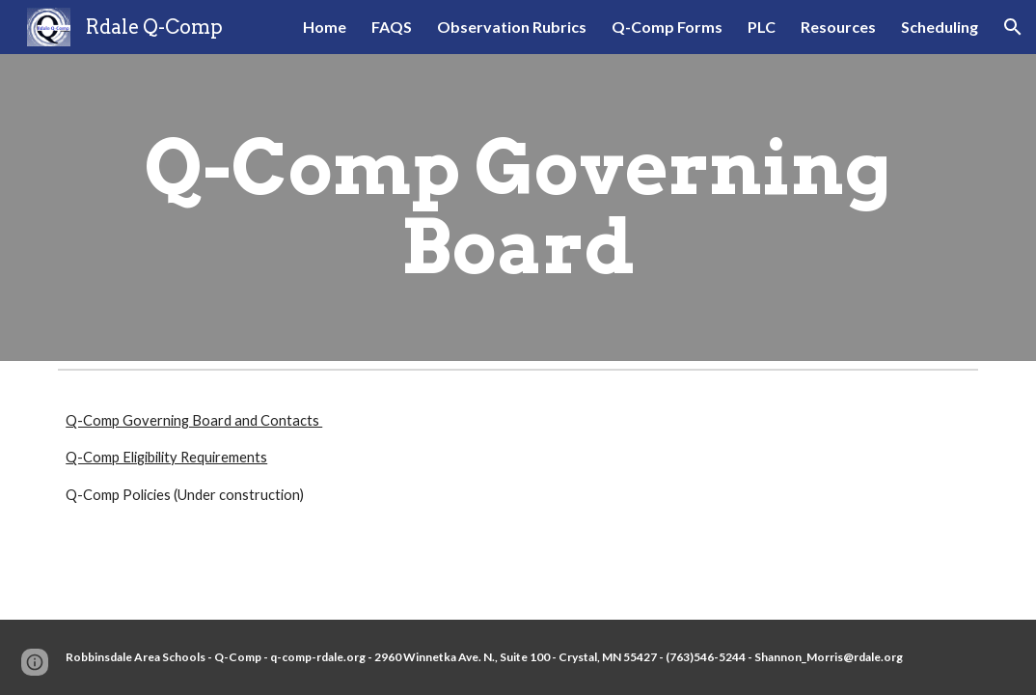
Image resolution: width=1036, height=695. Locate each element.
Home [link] (324, 26)
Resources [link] (838, 26)
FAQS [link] (391, 26)
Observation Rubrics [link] (511, 26)
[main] (518, 207)
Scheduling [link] (939, 26)
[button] (1013, 27)
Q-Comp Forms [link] (667, 26)
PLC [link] (762, 26)
